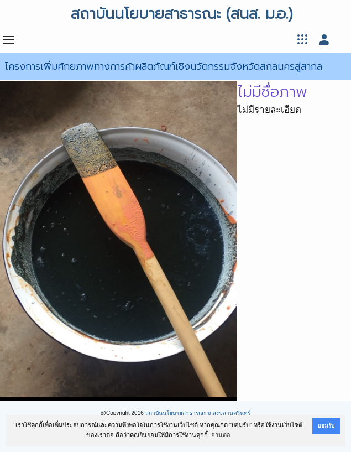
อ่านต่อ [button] (220, 435)
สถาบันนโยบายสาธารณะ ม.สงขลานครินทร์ (198, 413)
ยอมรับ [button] (326, 426)
